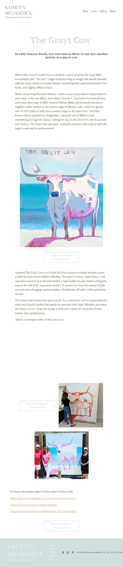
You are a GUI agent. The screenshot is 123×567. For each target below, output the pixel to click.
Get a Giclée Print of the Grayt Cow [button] (61, 257)
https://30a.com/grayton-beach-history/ (33, 505)
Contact (52, 556)
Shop (85, 11)
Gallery (103, 11)
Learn (94, 11)
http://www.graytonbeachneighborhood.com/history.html (43, 511)
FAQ (51, 559)
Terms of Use (52, 548)
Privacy (52, 553)
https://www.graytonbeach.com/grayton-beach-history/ (42, 498)
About (113, 11)
